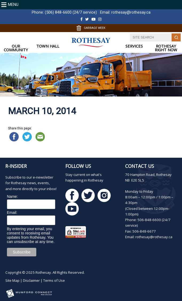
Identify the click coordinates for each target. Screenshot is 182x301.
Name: (12, 196)
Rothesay (43, 272)
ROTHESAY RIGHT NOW (166, 48)
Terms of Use (54, 280)
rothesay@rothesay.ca (131, 12)
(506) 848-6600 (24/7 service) (71, 12)
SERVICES (134, 46)
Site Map (12, 280)
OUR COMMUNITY (16, 48)
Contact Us (139, 166)
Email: (12, 212)
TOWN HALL (47, 46)
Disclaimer (31, 280)
